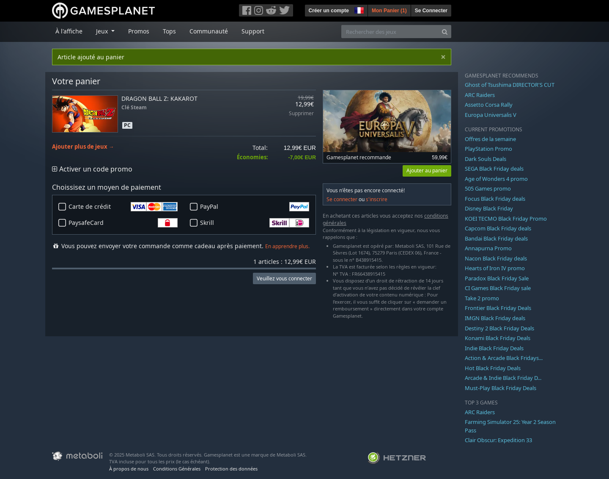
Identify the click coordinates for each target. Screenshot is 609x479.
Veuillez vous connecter (284, 278)
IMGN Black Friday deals (495, 318)
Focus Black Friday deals (495, 198)
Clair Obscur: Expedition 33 (498, 440)
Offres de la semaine (490, 139)
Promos (138, 31)
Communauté (208, 31)
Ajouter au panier (426, 170)
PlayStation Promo (488, 148)
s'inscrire (376, 199)
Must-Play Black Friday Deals (500, 388)
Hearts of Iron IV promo (495, 268)
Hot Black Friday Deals (493, 368)
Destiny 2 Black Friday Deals (499, 328)
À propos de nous (128, 468)
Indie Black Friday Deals (494, 348)
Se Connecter (431, 11)
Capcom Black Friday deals (498, 228)
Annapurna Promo (488, 248)
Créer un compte (329, 11)
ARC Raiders (480, 95)
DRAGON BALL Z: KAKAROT (159, 98)
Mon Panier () (389, 11)
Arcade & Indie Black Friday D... (503, 378)
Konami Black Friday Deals (497, 338)
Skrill (254, 222)
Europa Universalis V (490, 115)
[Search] (444, 31)
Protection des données (231, 468)
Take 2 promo (482, 298)
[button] (358, 9)
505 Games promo (488, 188)
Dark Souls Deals (485, 159)
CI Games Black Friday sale (498, 288)
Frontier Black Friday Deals (498, 308)
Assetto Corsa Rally (489, 104)
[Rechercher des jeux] (390, 31)
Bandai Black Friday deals (496, 238)
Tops (169, 31)
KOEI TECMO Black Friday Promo (506, 218)
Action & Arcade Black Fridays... (504, 358)
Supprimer (301, 113)
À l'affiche (68, 31)
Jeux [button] (103, 31)
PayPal (254, 206)
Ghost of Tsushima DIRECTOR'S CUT (509, 85)
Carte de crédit (123, 206)
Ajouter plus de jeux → (83, 146)
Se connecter (341, 199)
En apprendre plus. (287, 246)
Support (252, 31)
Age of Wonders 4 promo (496, 179)
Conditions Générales (176, 468)
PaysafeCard (123, 222)
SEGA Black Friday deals (494, 168)
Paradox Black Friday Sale (497, 278)
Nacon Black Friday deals (496, 258)
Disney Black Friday (489, 208)
